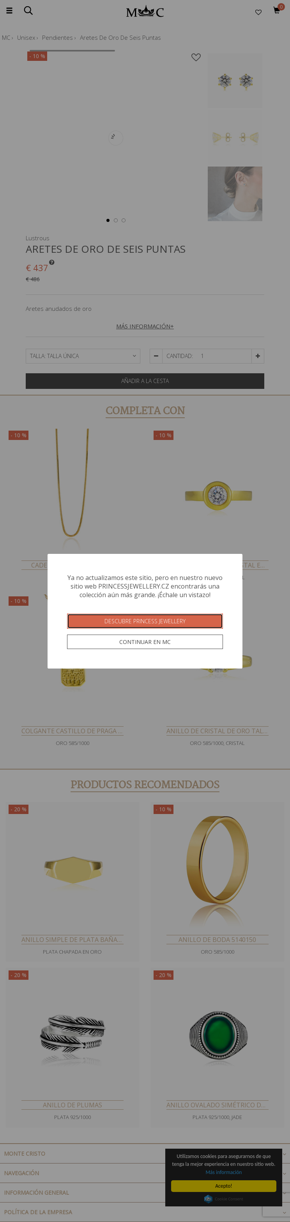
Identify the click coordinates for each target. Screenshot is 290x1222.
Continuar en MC (145, 642)
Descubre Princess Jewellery (145, 621)
